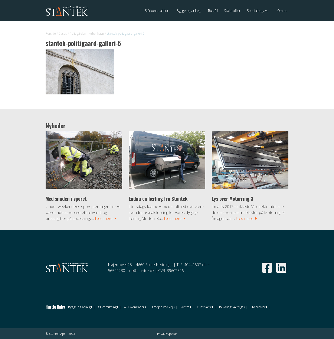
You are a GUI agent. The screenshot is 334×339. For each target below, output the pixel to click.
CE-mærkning (107, 307)
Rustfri (184, 307)
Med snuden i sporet (66, 198)
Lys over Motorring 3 (232, 198)
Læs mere (105, 218)
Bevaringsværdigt (231, 307)
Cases (63, 33)
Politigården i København (87, 33)
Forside (51, 33)
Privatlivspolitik (167, 334)
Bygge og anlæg (79, 307)
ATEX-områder (134, 307)
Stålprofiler (257, 307)
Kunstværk (204, 307)
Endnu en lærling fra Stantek (158, 198)
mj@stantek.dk (141, 270)
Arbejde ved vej (162, 307)
